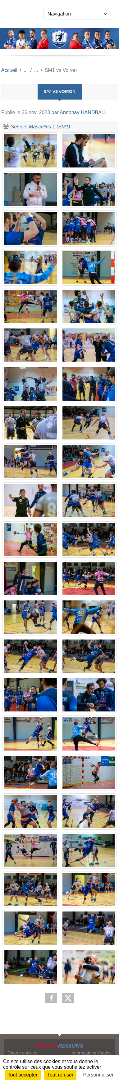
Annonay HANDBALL (83, 112)
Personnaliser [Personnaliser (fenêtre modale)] (98, 1074)
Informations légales (91, 1052)
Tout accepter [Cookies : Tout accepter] (23, 1074)
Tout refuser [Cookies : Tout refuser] (60, 1074)
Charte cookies (22, 1052)
